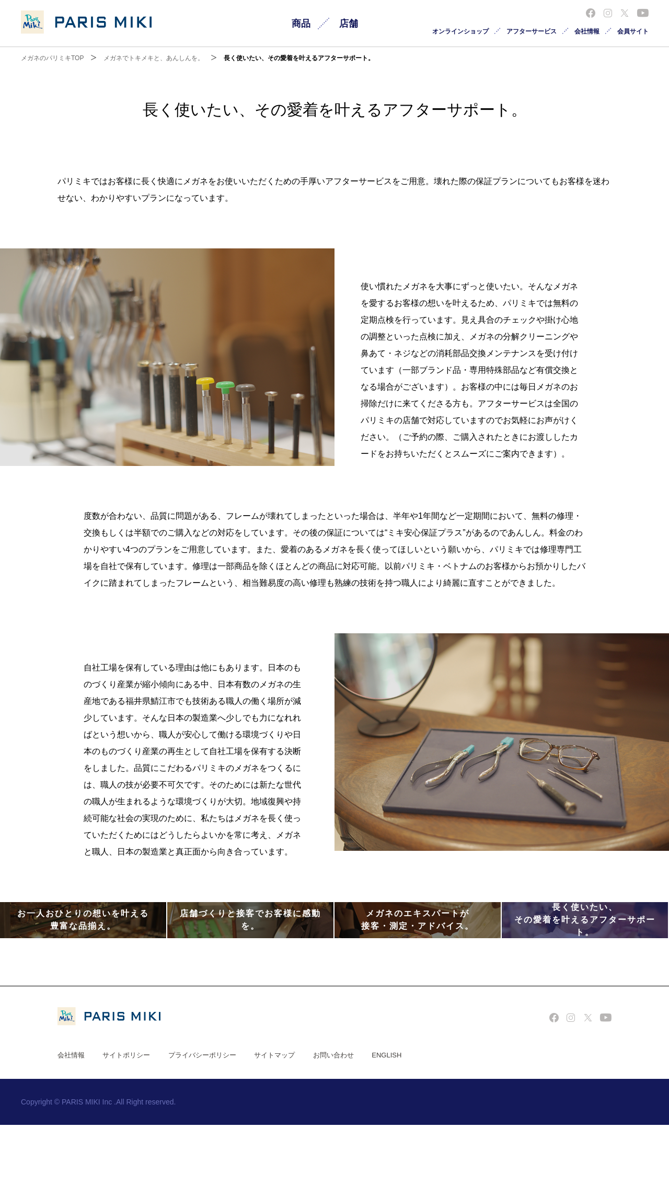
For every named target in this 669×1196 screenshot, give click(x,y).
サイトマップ (274, 1126)
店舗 (348, 23)
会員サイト (633, 31)
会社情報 (586, 31)
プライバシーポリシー (202, 1126)
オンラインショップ (460, 31)
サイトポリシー (126, 1126)
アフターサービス (531, 31)
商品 (301, 23)
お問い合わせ (333, 1126)
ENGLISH (386, 1126)
